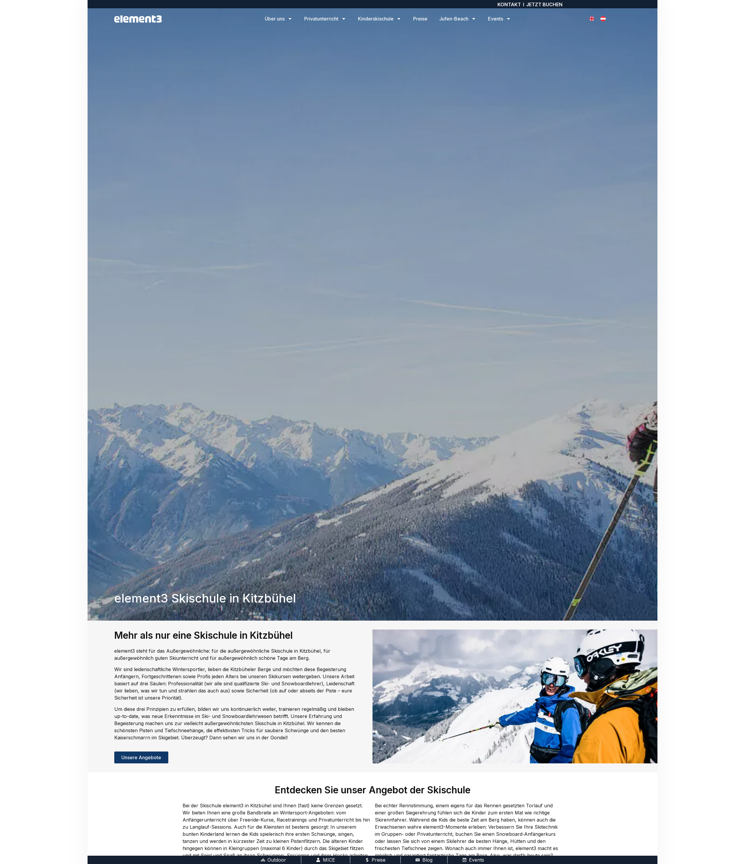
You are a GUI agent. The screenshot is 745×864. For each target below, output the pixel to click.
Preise (420, 19)
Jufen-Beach (457, 18)
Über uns (278, 18)
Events (499, 18)
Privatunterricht (325, 18)
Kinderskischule (379, 18)
